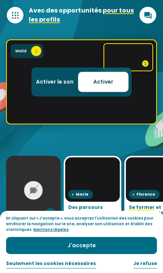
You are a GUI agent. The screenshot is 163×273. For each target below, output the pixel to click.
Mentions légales (51, 229)
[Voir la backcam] (128, 57)
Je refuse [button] (145, 263)
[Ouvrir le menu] (15, 15)
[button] (103, 82)
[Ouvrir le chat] (148, 15)
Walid (28, 51)
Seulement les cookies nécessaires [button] (51, 263)
